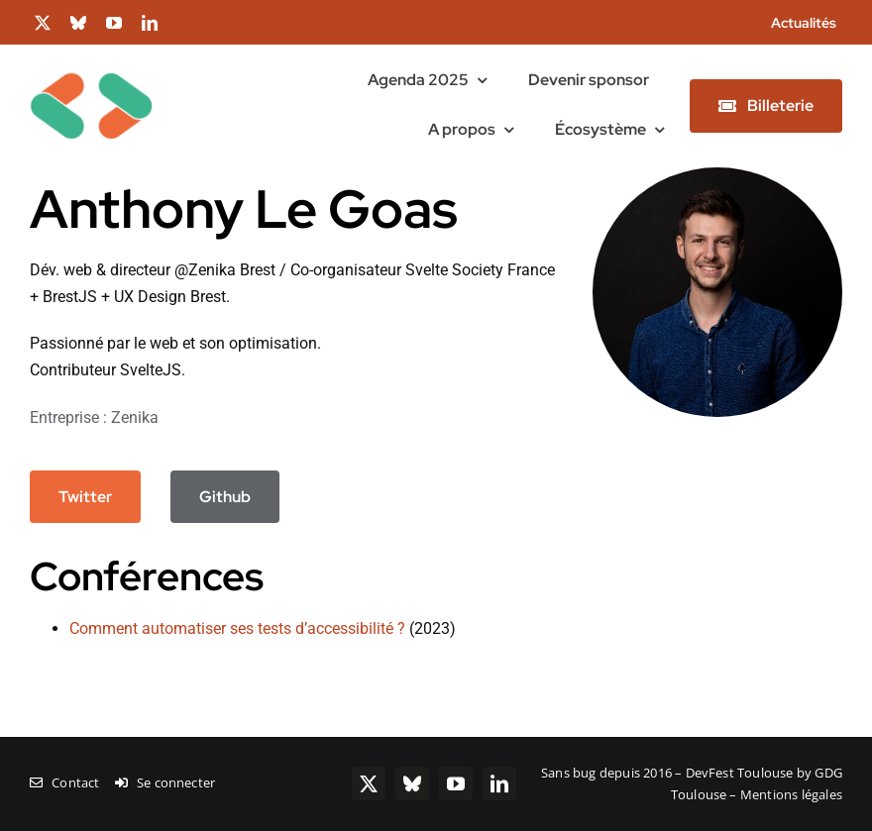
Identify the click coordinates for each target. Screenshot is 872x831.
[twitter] (43, 23)
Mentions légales (791, 794)
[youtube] (114, 23)
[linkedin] (150, 23)
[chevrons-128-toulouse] (91, 52)
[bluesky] (78, 23)
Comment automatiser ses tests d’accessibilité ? (237, 628)
